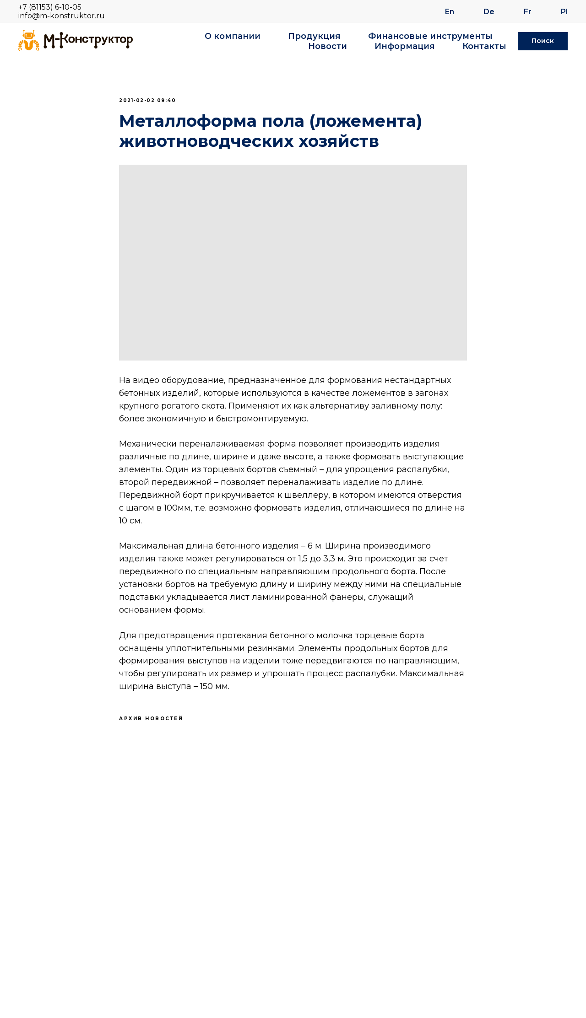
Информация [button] (404, 46)
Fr (528, 11)
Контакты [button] (484, 46)
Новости (327, 46)
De (488, 11)
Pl (564, 11)
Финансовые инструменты (430, 36)
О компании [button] (232, 36)
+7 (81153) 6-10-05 (49, 7)
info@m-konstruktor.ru (61, 15)
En (449, 11)
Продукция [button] (314, 36)
